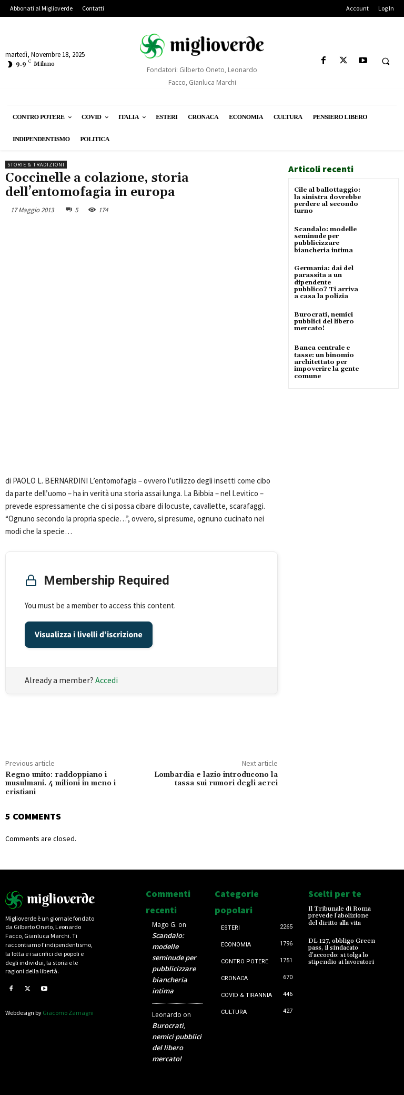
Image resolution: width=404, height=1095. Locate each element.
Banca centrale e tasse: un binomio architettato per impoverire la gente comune (326, 361)
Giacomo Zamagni (68, 1013)
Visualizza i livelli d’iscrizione (89, 634)
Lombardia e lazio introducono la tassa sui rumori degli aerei (216, 779)
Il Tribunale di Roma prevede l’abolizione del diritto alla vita (339, 915)
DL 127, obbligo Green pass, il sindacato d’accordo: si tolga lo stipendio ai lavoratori (341, 950)
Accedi (106, 680)
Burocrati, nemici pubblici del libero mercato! (324, 320)
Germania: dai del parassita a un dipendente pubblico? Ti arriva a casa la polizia (326, 282)
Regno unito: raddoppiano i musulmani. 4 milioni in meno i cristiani (60, 783)
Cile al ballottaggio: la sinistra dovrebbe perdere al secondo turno (327, 200)
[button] (385, 61)
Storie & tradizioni (36, 165)
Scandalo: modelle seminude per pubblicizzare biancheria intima (325, 239)
